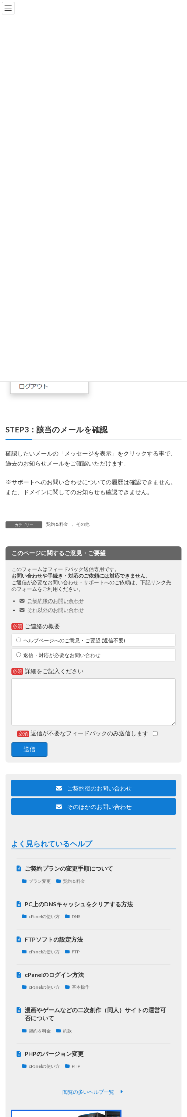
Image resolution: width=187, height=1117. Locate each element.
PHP (76, 1066)
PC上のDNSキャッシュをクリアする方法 (79, 903)
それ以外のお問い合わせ (51, 610)
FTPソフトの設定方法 (54, 939)
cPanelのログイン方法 (54, 974)
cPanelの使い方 (44, 916)
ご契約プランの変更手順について (69, 868)
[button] (93, 788)
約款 (67, 1031)
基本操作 (80, 987)
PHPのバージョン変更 (54, 1053)
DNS (76, 916)
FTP (76, 952)
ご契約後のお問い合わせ (51, 601)
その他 (82, 524)
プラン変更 (40, 881)
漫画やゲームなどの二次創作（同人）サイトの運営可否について (95, 1013)
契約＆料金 (57, 524)
